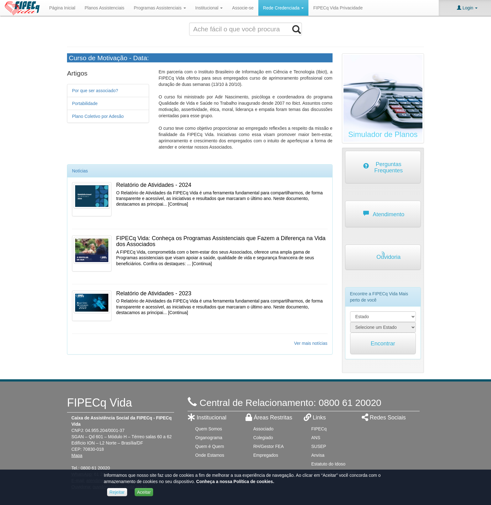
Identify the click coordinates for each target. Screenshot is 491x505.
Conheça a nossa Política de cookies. (235, 481)
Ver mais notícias (311, 343)
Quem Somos (208, 428)
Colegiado (263, 437)
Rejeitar (117, 492)
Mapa (76, 455)
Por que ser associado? (95, 90)
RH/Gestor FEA (268, 446)
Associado (263, 428)
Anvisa (317, 455)
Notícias (80, 170)
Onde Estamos (210, 455)
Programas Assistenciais (160, 7)
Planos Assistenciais (104, 7)
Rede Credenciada (283, 7)
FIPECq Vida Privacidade (338, 7)
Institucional (209, 7)
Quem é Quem (209, 446)
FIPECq (319, 428)
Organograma (208, 437)
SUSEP (318, 446)
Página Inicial (62, 7)
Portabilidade (85, 103)
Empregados (265, 455)
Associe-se (242, 7)
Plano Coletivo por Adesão (98, 116)
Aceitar (144, 492)
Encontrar (383, 343)
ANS (315, 437)
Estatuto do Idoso (328, 463)
